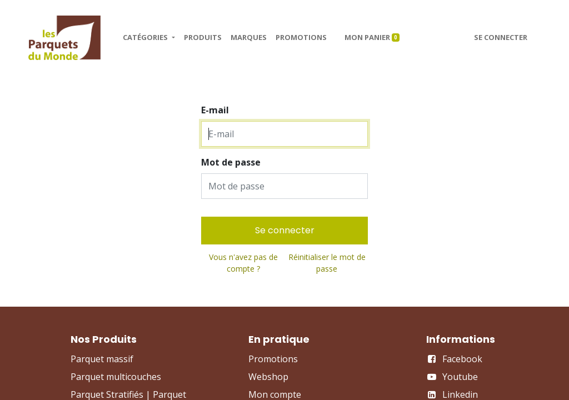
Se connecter (500, 37)
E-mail (215, 110)
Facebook (462, 359)
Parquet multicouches (116, 377)
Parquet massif (102, 359)
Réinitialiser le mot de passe (327, 263)
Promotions (273, 359)
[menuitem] (202, 38)
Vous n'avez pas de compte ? (243, 263)
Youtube (460, 377)
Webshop (268, 377)
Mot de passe (231, 162)
